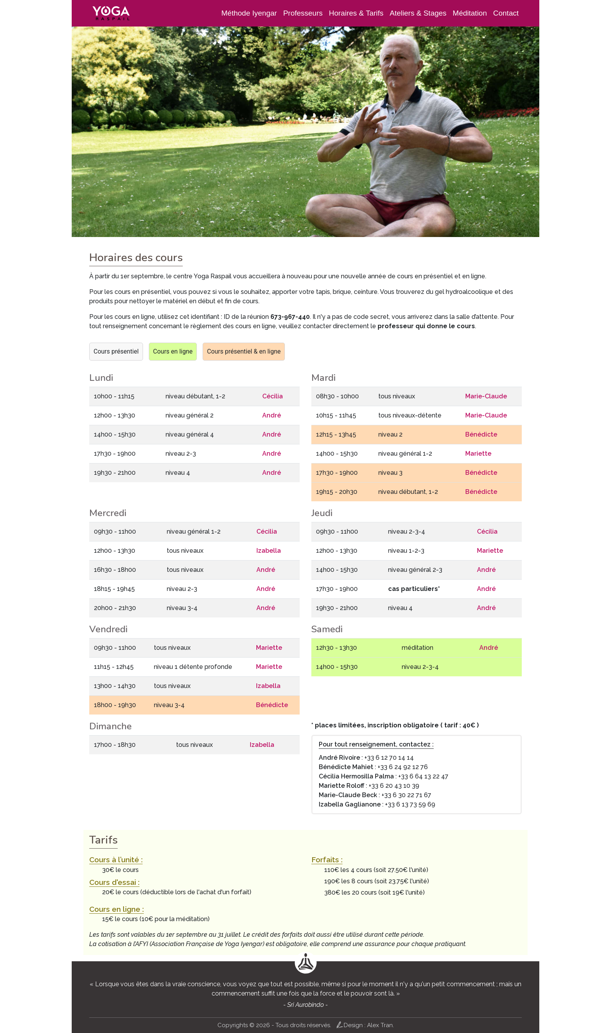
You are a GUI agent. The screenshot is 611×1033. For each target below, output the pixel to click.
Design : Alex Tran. (365, 1025)
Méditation (470, 13)
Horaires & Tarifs (356, 13)
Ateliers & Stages (418, 13)
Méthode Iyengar (249, 13)
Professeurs (303, 13)
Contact (506, 13)
